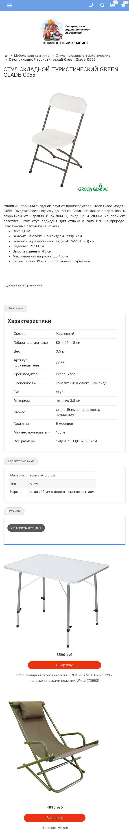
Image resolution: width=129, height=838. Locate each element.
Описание (15, 308)
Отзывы (14, 511)
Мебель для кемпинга (32, 55)
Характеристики (20, 461)
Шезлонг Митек (55, 828)
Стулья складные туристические (83, 55)
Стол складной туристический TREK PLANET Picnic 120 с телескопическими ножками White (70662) (64, 678)
